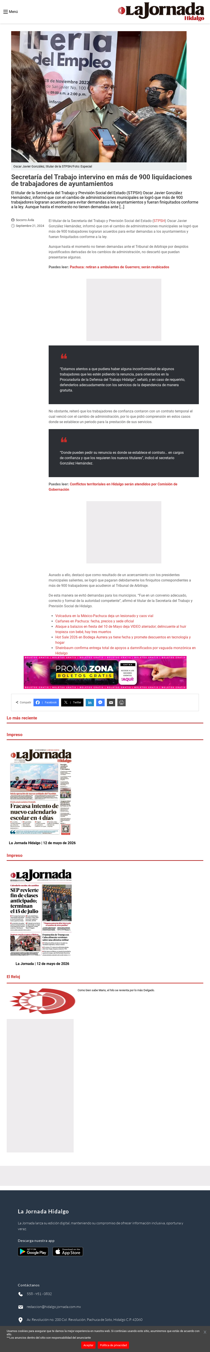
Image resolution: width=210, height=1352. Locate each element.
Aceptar (88, 1345)
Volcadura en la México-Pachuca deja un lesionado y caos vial (104, 616)
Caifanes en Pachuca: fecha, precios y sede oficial (94, 621)
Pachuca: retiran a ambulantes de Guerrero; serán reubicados (119, 267)
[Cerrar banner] (205, 1332)
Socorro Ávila (25, 220)
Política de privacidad (113, 1345)
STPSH (159, 221)
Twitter (72, 702)
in (89, 702)
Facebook (46, 702)
